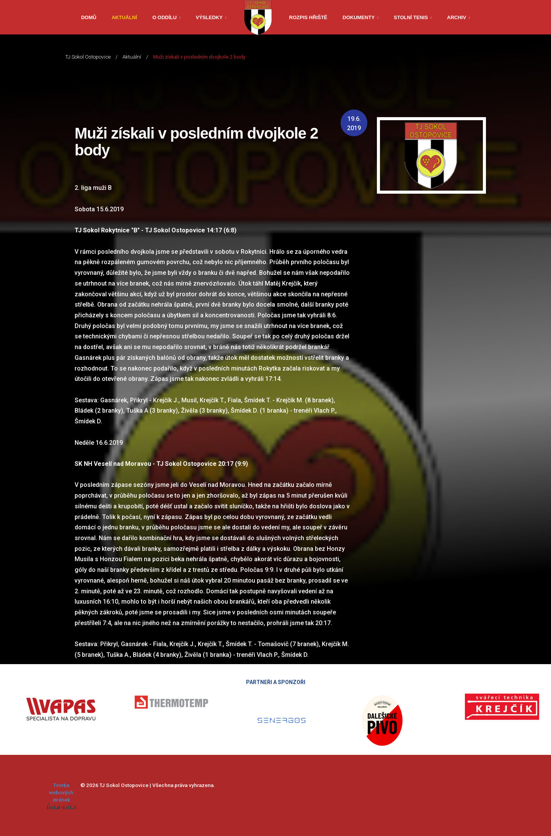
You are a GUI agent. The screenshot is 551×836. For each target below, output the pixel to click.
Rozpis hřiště (308, 17)
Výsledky (209, 17)
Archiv (456, 17)
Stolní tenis (411, 17)
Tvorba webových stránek (61, 795)
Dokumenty (358, 17)
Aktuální (124, 17)
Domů (88, 17)
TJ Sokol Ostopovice (88, 57)
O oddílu (164, 17)
